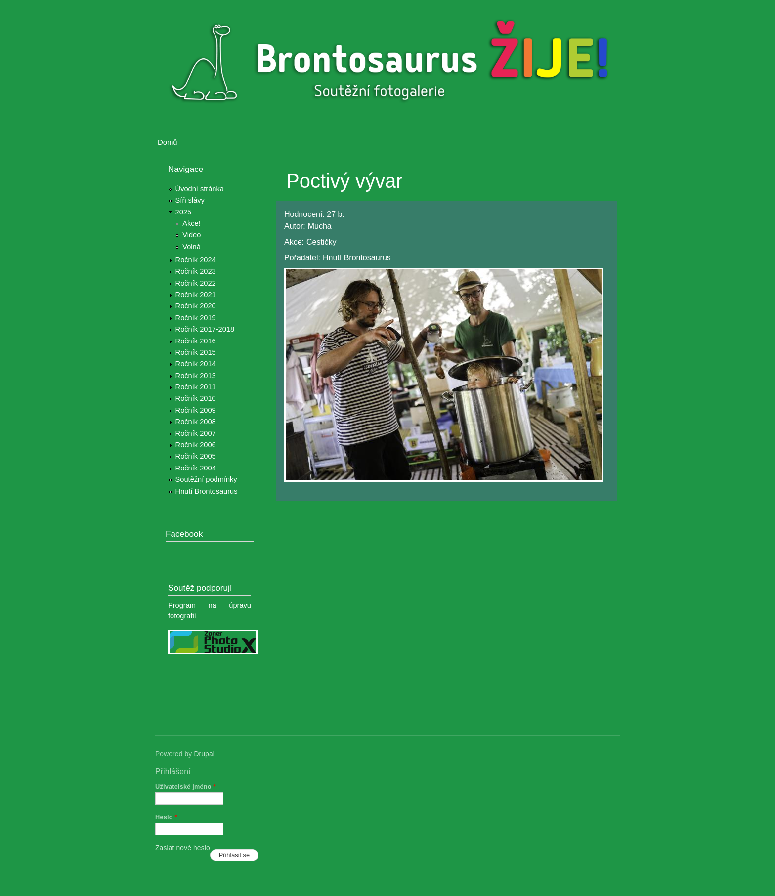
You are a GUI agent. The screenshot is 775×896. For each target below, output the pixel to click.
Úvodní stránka (199, 189)
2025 (183, 212)
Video (191, 235)
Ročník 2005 (195, 456)
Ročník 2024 (195, 260)
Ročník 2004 (195, 468)
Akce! (191, 223)
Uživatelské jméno (185, 786)
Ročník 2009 (195, 410)
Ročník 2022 (195, 283)
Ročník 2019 (195, 318)
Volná (191, 247)
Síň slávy (190, 200)
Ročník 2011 (195, 387)
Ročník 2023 (195, 271)
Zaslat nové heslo (182, 848)
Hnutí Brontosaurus (206, 491)
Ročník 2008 (195, 422)
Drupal (204, 754)
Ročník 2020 (195, 306)
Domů (167, 142)
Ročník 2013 (195, 376)
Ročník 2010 (195, 398)
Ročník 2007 (195, 433)
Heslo (166, 817)
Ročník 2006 (195, 445)
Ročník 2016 (195, 341)
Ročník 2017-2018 (204, 329)
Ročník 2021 (195, 295)
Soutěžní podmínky (206, 479)
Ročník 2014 (195, 364)
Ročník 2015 (195, 352)
